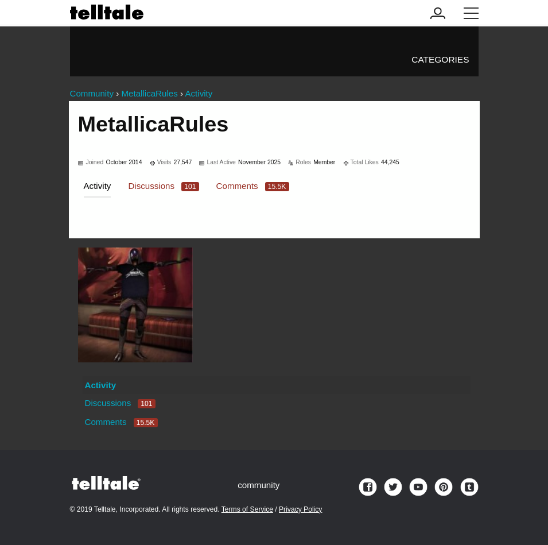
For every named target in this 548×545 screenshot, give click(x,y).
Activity (97, 186)
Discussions (163, 186)
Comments (252, 186)
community (258, 485)
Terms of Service (247, 509)
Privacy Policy (300, 509)
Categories (440, 59)
